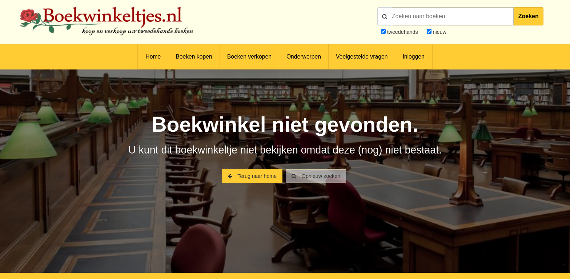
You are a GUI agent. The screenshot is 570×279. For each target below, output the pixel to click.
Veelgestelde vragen (362, 56)
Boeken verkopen (249, 56)
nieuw (438, 32)
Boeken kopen (194, 56)
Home (153, 56)
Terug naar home (252, 176)
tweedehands (402, 32)
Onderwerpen (303, 56)
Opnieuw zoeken (316, 176)
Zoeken (528, 16)
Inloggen (413, 56)
